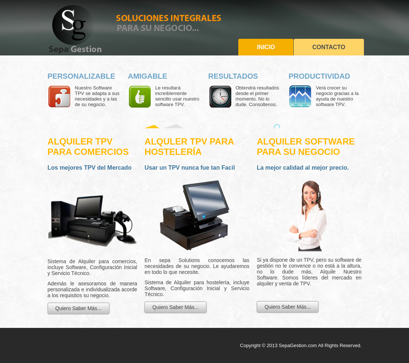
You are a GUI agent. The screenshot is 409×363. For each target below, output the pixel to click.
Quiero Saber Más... (78, 308)
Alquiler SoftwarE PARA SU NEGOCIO (306, 146)
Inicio (266, 47)
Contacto (328, 47)
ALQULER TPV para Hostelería (189, 146)
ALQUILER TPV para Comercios (88, 146)
